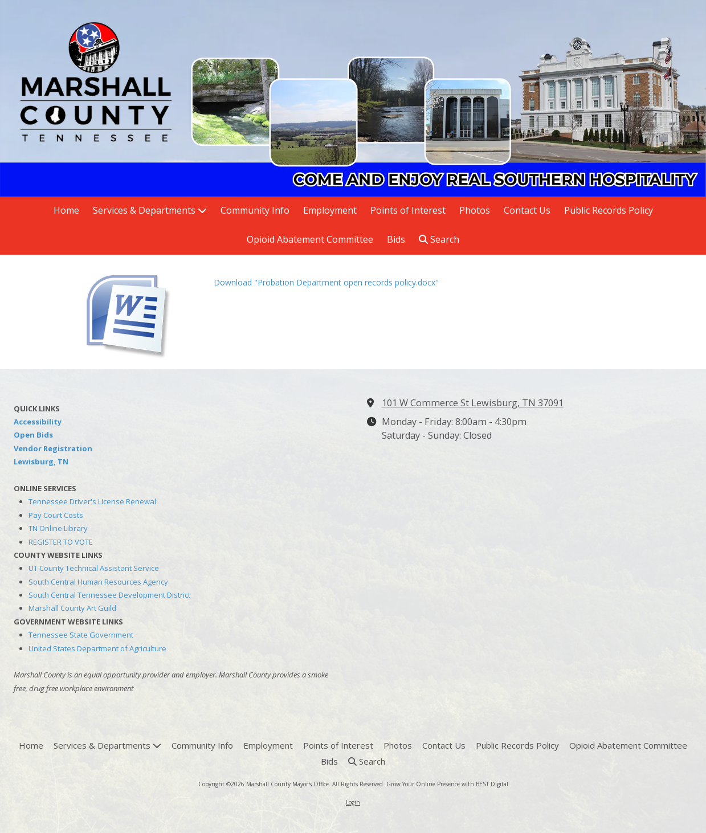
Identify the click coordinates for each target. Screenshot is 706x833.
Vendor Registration (53, 448)
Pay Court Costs (55, 515)
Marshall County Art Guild (72, 608)
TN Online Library (58, 528)
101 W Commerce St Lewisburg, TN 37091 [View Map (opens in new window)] (473, 403)
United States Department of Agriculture (97, 648)
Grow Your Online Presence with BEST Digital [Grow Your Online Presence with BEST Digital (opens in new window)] (447, 784)
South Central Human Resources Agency (98, 582)
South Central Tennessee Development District (109, 595)
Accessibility (38, 421)
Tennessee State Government (80, 635)
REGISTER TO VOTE (60, 542)
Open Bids (33, 435)
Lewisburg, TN (41, 461)
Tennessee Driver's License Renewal (92, 501)
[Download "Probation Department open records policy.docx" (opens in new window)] (142, 312)
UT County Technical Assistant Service (93, 568)
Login (353, 802)
